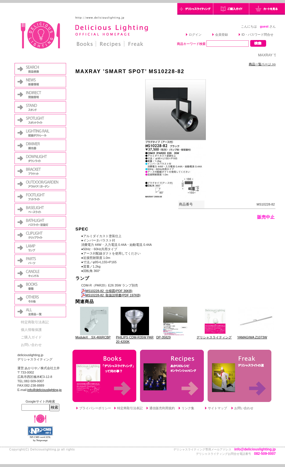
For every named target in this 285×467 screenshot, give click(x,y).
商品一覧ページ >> (262, 64)
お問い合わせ (31, 345)
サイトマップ (217, 408)
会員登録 (221, 34)
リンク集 (187, 408)
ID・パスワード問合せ (257, 34)
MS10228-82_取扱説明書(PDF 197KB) (111, 295)
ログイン (195, 34)
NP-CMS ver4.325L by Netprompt (40, 439)
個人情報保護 (31, 330)
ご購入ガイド (31, 337)
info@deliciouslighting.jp (44, 390)
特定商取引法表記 (35, 322)
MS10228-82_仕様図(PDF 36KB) (106, 291)
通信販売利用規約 (162, 408)
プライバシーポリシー (95, 408)
